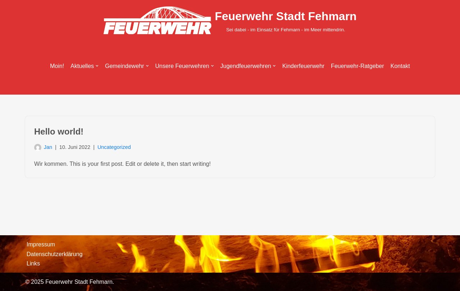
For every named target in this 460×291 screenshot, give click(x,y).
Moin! (57, 66)
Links (33, 263)
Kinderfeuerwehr (303, 66)
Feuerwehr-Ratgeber (357, 66)
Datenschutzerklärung (55, 254)
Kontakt (400, 66)
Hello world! (58, 131)
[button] (97, 65)
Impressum (41, 244)
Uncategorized (114, 147)
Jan (48, 147)
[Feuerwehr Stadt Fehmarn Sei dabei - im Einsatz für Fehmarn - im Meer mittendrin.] (230, 20)
